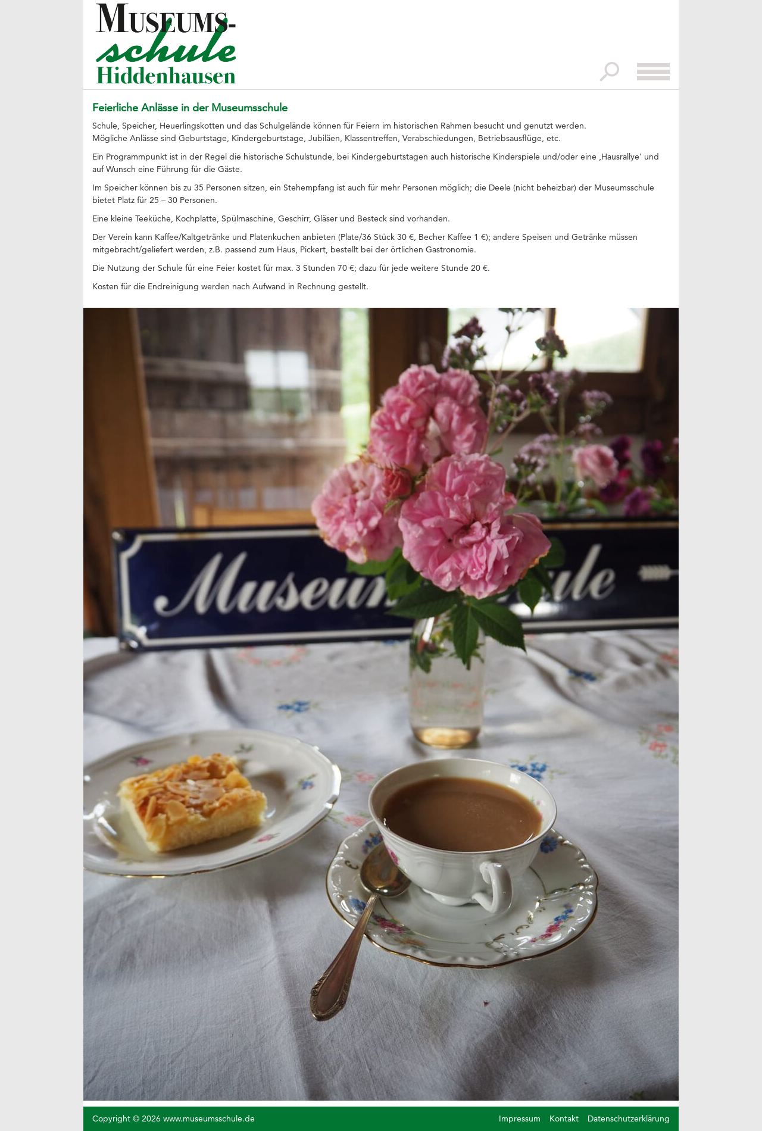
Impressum (520, 1118)
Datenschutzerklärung (629, 1118)
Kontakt (564, 1118)
